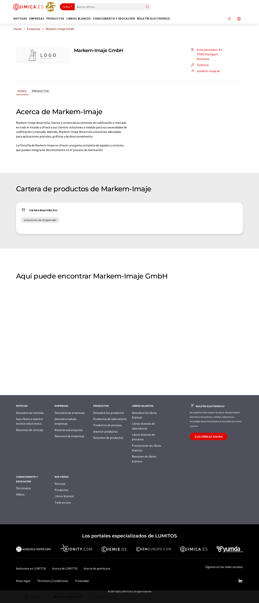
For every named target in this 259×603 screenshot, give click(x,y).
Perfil (22, 91)
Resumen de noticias (29, 430)
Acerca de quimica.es (97, 568)
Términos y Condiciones (52, 581)
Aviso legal (23, 581)
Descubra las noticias (30, 413)
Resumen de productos (108, 438)
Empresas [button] (36, 18)
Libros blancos (64, 496)
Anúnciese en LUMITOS (31, 568)
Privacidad (82, 581)
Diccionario (23, 488)
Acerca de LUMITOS (65, 568)
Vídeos (20, 494)
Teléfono (199, 65)
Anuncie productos (105, 431)
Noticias (60, 484)
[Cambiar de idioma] (239, 19)
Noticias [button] (20, 18)
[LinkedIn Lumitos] (240, 581)
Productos (40, 91)
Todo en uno (63, 502)
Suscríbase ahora (209, 436)
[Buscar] (147, 7)
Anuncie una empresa (69, 430)
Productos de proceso (107, 425)
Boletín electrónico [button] (153, 18)
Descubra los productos (108, 413)
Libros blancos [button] (79, 18)
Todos (66, 7)
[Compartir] (229, 19)
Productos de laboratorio (110, 419)
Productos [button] (55, 18)
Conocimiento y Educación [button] (114, 18)
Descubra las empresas (70, 413)
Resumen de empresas (69, 436)
